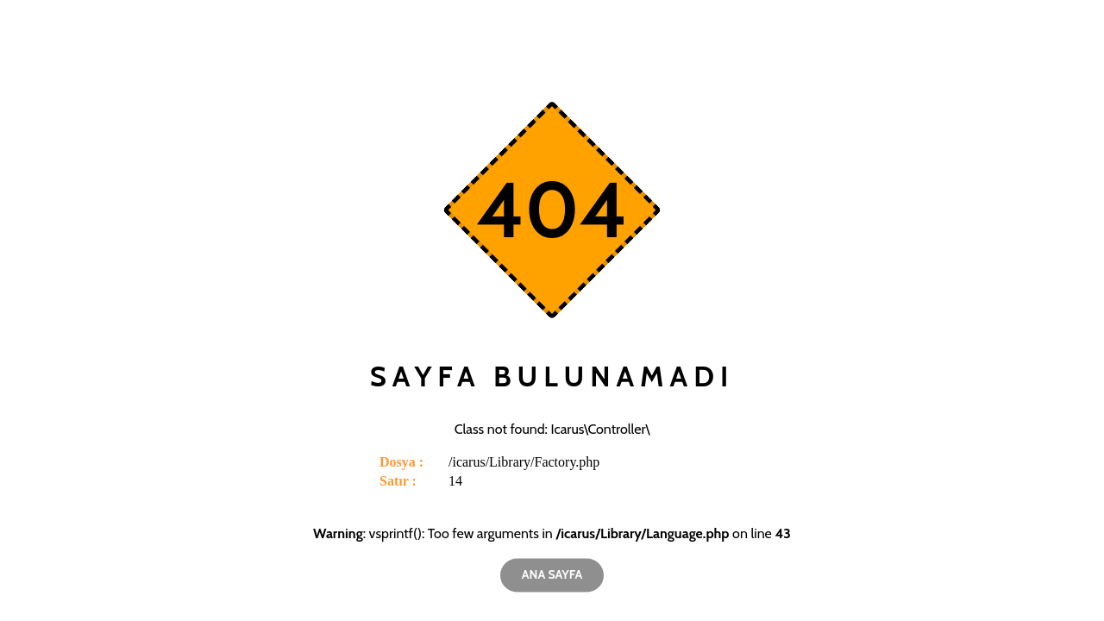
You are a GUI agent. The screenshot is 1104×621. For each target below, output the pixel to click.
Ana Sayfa (552, 574)
